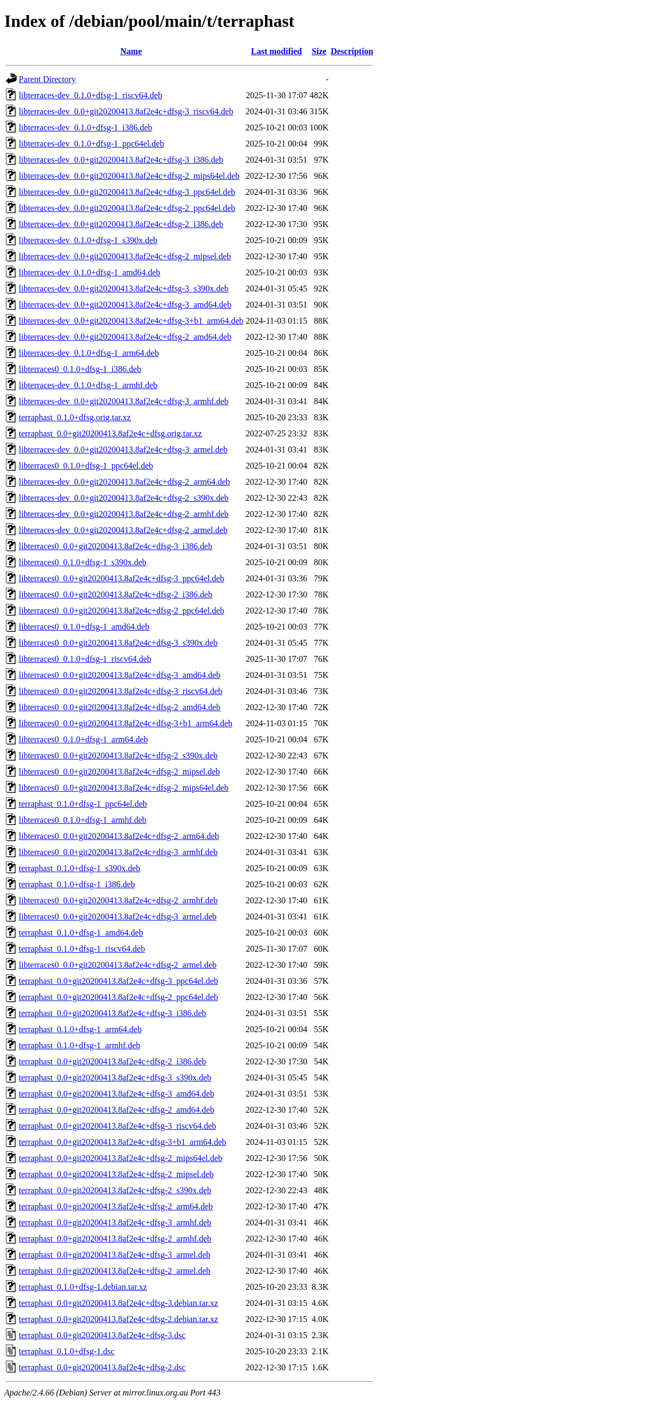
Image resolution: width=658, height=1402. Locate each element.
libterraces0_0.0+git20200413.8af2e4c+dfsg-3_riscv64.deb (120, 691)
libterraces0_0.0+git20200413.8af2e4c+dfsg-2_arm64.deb (119, 836)
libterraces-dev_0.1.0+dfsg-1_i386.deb (85, 127)
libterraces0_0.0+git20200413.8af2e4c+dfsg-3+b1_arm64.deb (125, 723)
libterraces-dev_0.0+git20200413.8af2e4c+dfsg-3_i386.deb (121, 159)
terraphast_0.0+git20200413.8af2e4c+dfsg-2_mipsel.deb (116, 1174)
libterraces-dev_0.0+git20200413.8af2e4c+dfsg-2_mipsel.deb (125, 256)
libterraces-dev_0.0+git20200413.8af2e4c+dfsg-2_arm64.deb (124, 481)
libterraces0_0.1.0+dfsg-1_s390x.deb (83, 562)
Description (352, 51)
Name (131, 51)
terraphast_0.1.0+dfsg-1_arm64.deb (80, 1029)
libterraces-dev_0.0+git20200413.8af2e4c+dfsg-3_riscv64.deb (126, 111)
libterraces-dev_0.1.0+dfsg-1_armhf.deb (88, 385)
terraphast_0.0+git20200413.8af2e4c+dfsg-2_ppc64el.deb (118, 997)
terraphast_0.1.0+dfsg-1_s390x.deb (79, 868)
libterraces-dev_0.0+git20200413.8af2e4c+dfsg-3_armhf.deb (124, 401)
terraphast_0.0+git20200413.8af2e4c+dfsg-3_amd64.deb (116, 1093)
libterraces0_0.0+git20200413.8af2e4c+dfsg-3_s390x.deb (118, 642)
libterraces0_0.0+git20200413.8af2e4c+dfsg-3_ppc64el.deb (121, 578)
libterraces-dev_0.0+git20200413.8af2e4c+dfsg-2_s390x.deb (124, 497)
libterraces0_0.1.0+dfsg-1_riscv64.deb (85, 658)
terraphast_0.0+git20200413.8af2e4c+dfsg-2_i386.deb (112, 1061)
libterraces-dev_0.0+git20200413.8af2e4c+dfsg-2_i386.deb (121, 224)
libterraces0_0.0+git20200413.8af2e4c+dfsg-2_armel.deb (118, 964)
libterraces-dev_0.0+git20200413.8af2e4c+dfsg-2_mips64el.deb (129, 175)
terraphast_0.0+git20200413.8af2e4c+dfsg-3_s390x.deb (115, 1077)
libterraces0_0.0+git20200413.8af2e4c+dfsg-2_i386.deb (116, 594)
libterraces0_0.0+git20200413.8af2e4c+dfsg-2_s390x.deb (118, 755)
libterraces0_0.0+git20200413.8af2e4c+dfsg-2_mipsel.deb (119, 771)
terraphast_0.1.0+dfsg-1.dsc (66, 1351)
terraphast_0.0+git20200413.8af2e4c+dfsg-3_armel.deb (114, 1254)
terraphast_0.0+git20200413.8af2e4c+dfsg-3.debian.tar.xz (118, 1303)
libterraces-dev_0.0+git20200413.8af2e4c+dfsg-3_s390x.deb (124, 288)
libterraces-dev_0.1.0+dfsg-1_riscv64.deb (90, 95)
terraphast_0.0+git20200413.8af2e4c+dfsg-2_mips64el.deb (120, 1158)
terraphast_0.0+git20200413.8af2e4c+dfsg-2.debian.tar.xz (118, 1319)
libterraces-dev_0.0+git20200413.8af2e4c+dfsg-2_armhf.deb (124, 514)
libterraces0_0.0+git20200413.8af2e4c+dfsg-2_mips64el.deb (124, 787)
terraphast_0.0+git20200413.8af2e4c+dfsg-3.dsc (102, 1335)
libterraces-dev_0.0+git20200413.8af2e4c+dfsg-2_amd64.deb (125, 336)
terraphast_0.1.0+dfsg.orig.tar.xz (75, 417)
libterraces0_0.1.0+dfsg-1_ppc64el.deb (86, 465)
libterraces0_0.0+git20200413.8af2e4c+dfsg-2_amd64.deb (120, 707)
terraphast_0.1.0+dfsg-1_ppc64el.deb (83, 803)
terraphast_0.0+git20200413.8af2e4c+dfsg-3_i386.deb (112, 1013)
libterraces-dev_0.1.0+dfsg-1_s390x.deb (88, 240)
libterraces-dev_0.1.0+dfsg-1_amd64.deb (89, 272)
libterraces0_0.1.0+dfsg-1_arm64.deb (83, 739)
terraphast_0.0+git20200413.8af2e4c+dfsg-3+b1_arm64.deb (122, 1142)
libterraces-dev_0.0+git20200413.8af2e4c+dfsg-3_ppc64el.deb (127, 191)
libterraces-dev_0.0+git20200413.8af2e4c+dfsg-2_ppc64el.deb (127, 208)
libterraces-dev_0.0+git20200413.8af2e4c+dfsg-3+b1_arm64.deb (131, 320)
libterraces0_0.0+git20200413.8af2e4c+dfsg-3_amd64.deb (120, 675)
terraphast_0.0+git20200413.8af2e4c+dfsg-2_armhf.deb (115, 1238)
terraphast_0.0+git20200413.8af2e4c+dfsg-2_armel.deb (114, 1270)
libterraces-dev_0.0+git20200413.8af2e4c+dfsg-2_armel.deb (123, 530)
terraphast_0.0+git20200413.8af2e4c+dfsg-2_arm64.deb (116, 1206)
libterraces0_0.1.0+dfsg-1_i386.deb (80, 369)
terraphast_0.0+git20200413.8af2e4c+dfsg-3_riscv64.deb (117, 1125)
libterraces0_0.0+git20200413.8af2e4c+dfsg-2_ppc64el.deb (121, 610)
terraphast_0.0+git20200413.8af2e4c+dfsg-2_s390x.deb (115, 1190)
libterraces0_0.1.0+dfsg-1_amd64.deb (84, 626)
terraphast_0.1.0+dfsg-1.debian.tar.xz (83, 1286)
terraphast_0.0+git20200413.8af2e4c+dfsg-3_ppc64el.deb (118, 980)
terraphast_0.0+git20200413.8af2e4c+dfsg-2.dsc (102, 1367)
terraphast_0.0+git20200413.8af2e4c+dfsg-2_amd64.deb (116, 1109)
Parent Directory (47, 79)
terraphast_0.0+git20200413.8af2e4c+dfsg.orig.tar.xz (110, 433)
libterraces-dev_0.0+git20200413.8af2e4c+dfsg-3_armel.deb (123, 449)
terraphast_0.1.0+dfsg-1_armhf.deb (79, 1045)
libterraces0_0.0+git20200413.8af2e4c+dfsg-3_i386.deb (116, 546)
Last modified (276, 51)
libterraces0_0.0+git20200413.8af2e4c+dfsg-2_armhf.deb (118, 900)
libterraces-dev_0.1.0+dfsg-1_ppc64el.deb (91, 143)
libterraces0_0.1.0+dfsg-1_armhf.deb (83, 819)
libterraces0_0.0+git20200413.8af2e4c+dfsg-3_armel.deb (118, 916)
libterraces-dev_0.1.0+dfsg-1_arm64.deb (89, 352)
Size (319, 51)
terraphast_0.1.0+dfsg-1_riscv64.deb (82, 948)
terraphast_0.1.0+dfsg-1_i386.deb (77, 884)
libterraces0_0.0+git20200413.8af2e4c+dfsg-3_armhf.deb (118, 852)
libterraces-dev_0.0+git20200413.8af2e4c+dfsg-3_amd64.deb (125, 304)
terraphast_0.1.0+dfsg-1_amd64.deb (81, 932)
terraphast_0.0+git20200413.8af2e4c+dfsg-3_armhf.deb (115, 1222)
